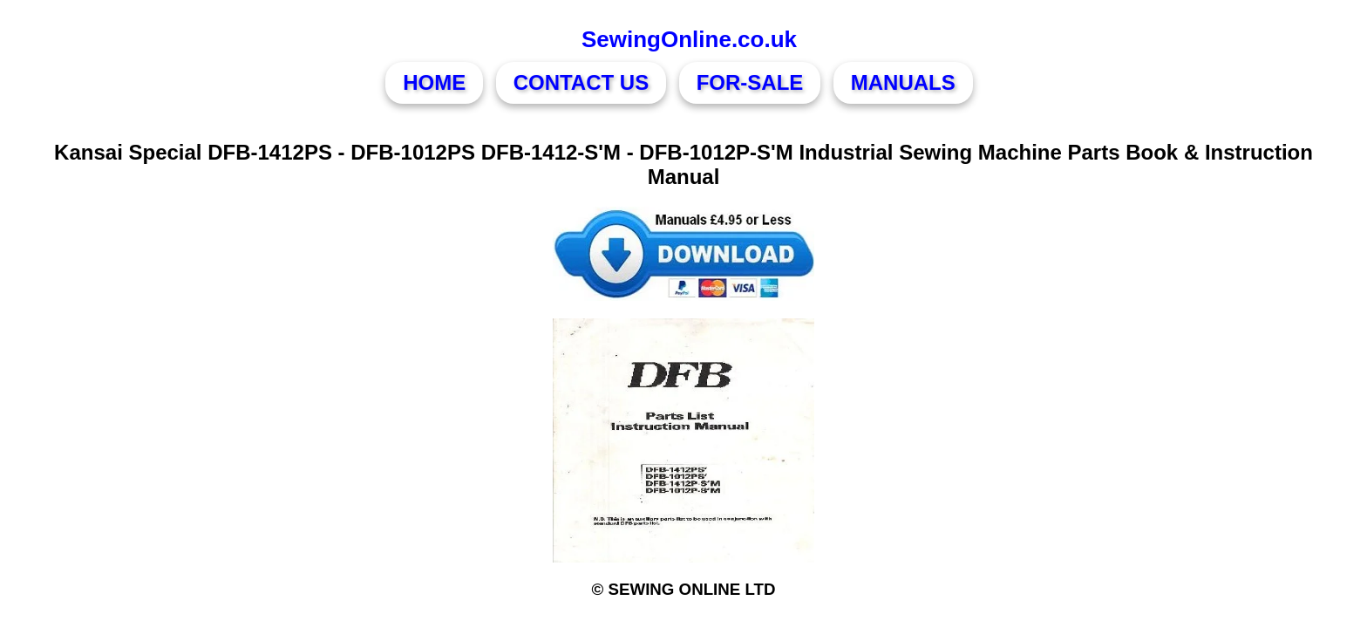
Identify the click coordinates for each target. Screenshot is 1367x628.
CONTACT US (581, 82)
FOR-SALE (750, 82)
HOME (434, 82)
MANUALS (903, 82)
